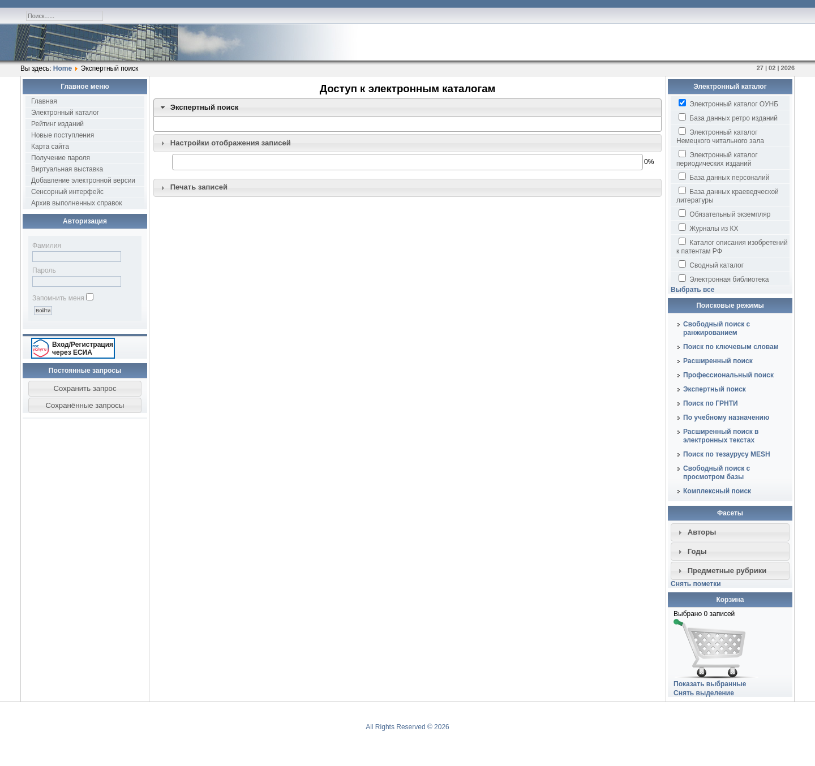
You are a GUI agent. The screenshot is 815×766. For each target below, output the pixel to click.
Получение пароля (60, 158)
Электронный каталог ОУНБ (728, 103)
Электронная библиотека (724, 278)
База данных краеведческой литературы (727, 195)
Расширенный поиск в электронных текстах (720, 436)
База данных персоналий (724, 177)
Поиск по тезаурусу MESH (726, 454)
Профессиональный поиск (728, 375)
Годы (697, 551)
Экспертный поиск (204, 107)
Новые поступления (62, 135)
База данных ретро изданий (728, 117)
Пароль (44, 270)
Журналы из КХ (709, 228)
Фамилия (46, 245)
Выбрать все (692, 290)
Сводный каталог (711, 264)
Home (62, 68)
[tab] (407, 107)
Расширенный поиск (718, 361)
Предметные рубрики (727, 570)
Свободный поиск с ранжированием (716, 328)
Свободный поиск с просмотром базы (716, 472)
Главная (44, 101)
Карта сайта (50, 146)
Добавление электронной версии (83, 180)
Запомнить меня (58, 298)
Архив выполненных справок (76, 203)
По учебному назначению (726, 417)
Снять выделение (704, 693)
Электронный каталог (65, 113)
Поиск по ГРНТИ (710, 403)
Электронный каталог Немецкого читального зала (720, 136)
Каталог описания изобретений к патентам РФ (732, 246)
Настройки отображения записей (230, 143)
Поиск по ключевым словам (731, 347)
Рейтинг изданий (57, 124)
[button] (84, 389)
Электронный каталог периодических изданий (717, 158)
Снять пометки (696, 584)
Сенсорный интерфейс (67, 192)
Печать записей (199, 187)
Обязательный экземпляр (724, 213)
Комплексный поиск (717, 491)
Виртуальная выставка (67, 169)
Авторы (702, 532)
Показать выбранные (710, 684)
